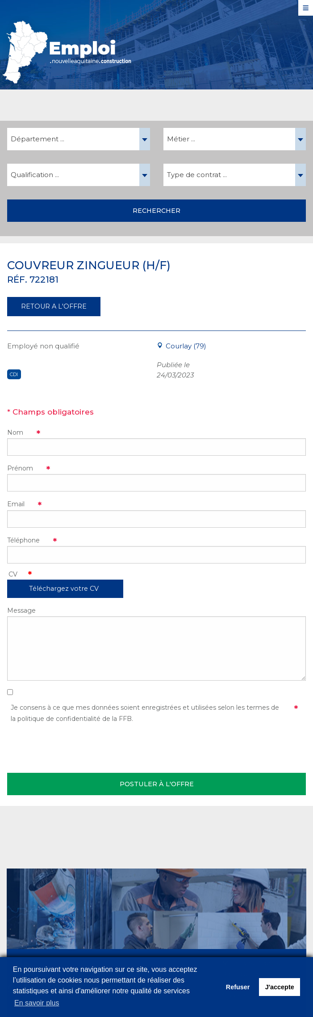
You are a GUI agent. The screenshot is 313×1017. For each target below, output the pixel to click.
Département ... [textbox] (37, 139)
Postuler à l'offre (157, 784)
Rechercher (156, 211)
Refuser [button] (238, 987)
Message (21, 610)
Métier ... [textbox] (181, 139)
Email (16, 504)
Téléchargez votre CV (64, 589)
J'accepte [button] (279, 987)
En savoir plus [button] (36, 1003)
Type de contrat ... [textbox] (197, 174)
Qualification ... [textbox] (35, 174)
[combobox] (78, 139)
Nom (15, 432)
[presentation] (75, 746)
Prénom (20, 468)
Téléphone (23, 540)
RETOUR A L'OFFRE (54, 306)
